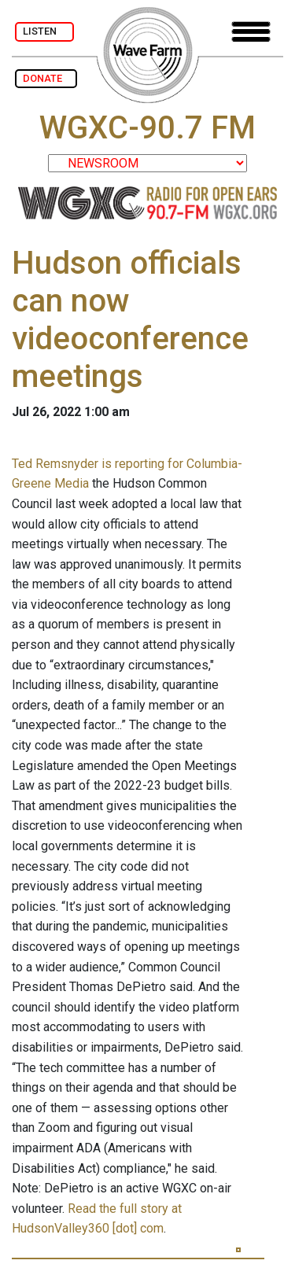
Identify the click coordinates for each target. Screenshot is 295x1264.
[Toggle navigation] (251, 32)
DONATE (46, 78)
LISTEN (44, 31)
